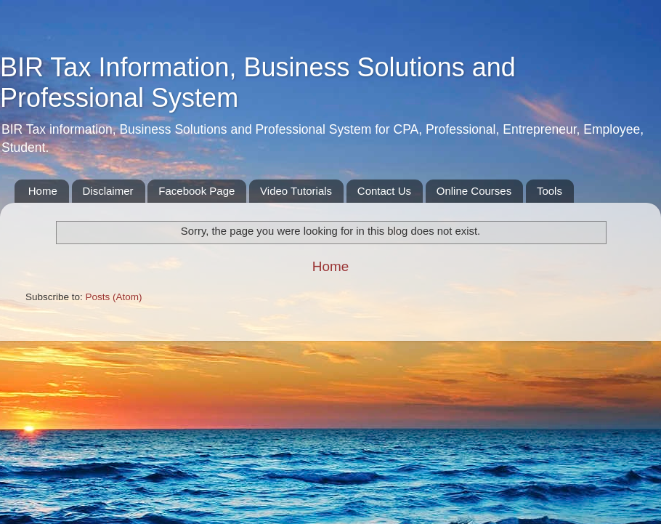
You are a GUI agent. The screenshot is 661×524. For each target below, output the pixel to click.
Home (42, 191)
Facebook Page (196, 191)
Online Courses (474, 191)
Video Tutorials (296, 191)
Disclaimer (108, 191)
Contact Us (384, 191)
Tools (549, 191)
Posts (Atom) (114, 296)
